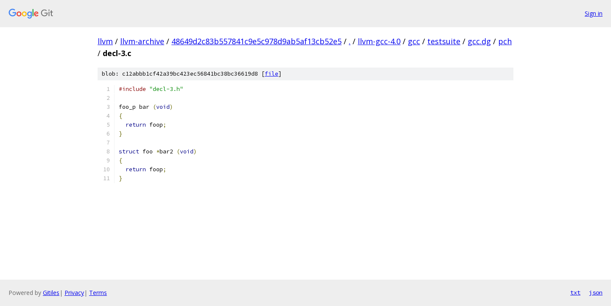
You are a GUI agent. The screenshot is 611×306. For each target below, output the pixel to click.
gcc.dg (479, 41)
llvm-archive (142, 41)
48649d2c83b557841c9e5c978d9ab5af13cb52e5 (256, 41)
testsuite (443, 41)
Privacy (74, 293)
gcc (414, 41)
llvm (105, 41)
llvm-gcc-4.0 (379, 41)
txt (575, 292)
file (271, 73)
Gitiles (51, 293)
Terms (98, 293)
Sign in (594, 13)
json (596, 292)
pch (505, 41)
